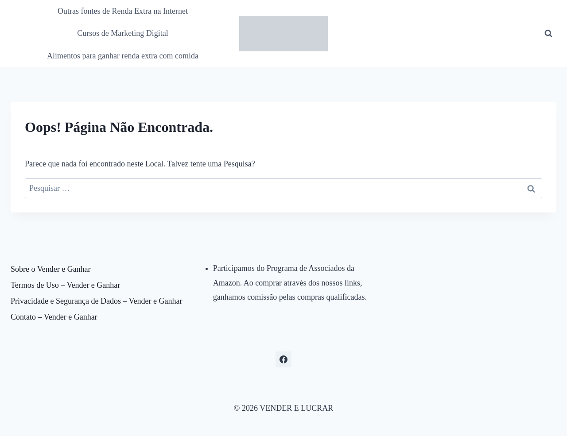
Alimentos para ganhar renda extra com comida (122, 55)
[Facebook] (283, 359)
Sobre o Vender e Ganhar (51, 269)
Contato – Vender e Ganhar (54, 317)
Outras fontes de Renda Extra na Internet (123, 11)
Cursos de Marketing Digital (122, 33)
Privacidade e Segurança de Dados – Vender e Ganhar (97, 301)
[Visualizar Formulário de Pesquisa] (548, 34)
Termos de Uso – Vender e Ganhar (65, 285)
